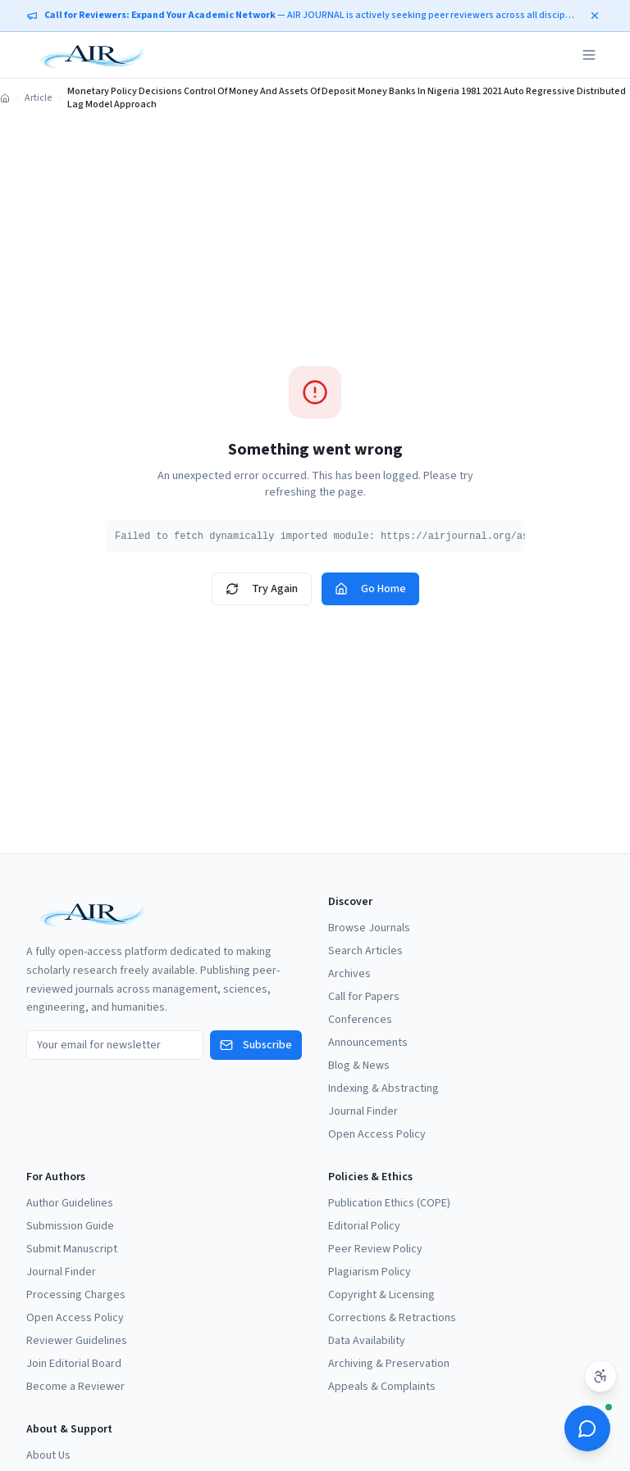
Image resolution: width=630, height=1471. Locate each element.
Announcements (368, 1042)
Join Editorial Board (73, 1364)
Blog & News (359, 1065)
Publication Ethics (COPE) (389, 1203)
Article (38, 98)
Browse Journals (369, 928)
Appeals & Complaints (382, 1386)
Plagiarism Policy (369, 1272)
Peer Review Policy (375, 1249)
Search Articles (365, 951)
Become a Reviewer (75, 1386)
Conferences (360, 1020)
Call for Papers (363, 997)
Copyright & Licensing (381, 1295)
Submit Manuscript (71, 1249)
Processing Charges (76, 1295)
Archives (349, 974)
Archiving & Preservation (389, 1364)
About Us (48, 1455)
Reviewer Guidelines (76, 1341)
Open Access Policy (377, 1134)
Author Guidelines (69, 1203)
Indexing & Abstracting (383, 1088)
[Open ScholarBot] (587, 1428)
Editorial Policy (364, 1226)
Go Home (370, 589)
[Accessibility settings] (600, 1376)
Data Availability (366, 1341)
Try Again (262, 589)
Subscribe (256, 1045)
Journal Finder (363, 1111)
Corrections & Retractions (392, 1318)
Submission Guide (70, 1226)
